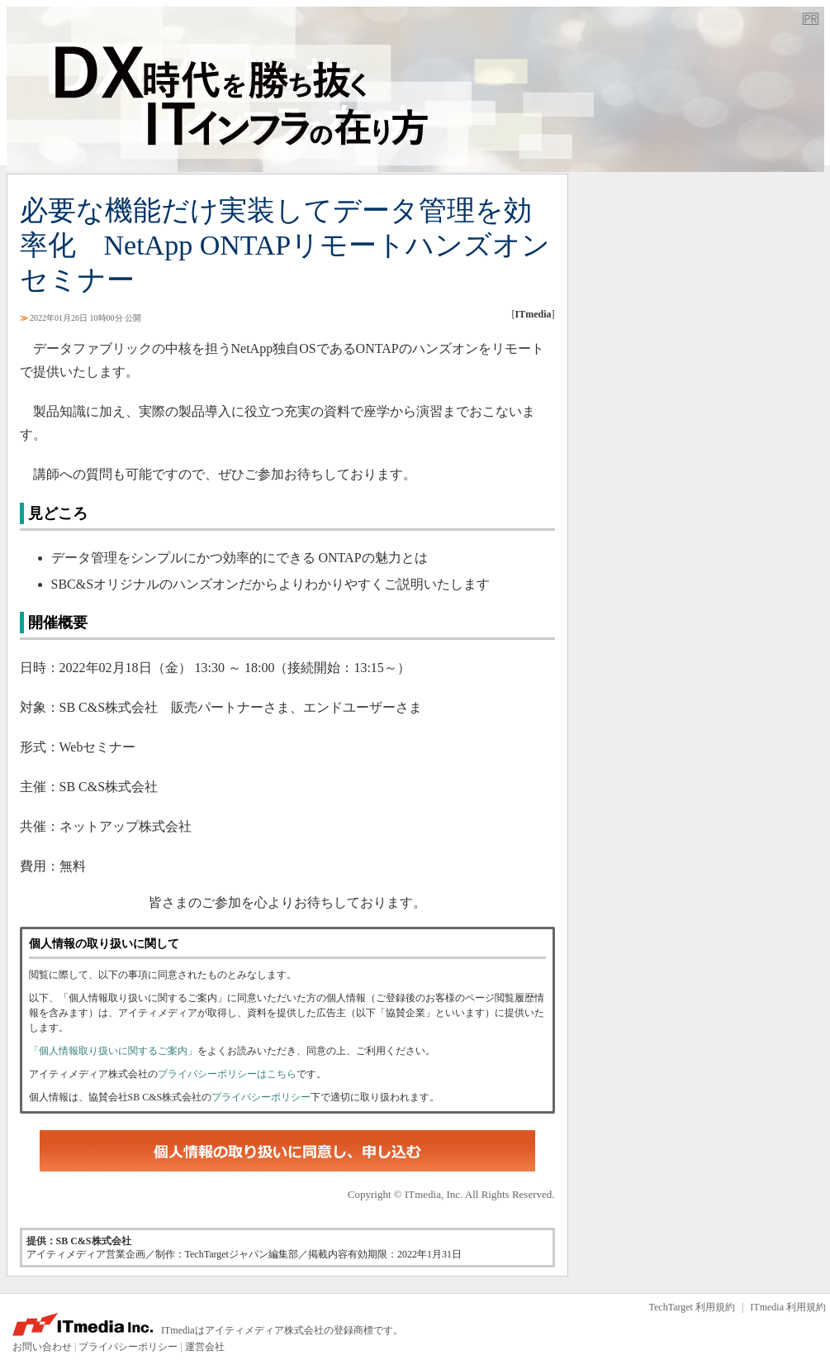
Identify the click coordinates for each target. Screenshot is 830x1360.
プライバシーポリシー (261, 1097)
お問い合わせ (42, 1347)
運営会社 (205, 1347)
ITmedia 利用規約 (788, 1307)
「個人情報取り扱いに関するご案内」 (113, 1051)
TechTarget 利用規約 (692, 1307)
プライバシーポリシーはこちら (227, 1074)
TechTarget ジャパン (415, 89)
